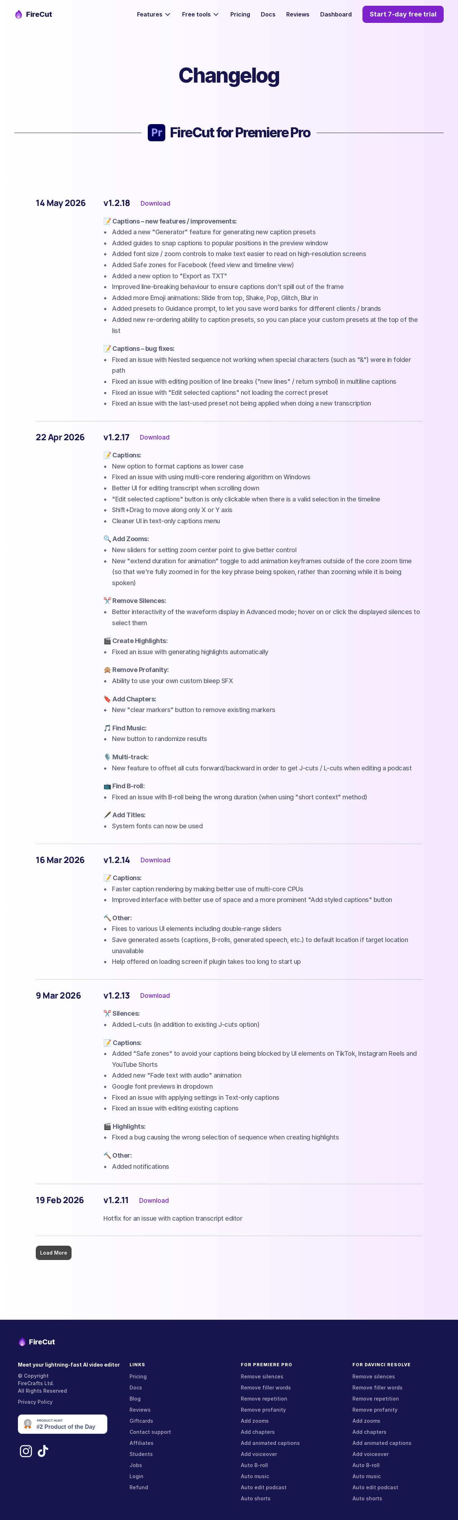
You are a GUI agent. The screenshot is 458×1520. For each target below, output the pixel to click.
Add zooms (255, 1421)
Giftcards (141, 1421)
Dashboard (336, 14)
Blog (135, 1399)
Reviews (298, 14)
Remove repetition (264, 1399)
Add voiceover (259, 1454)
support (161, 1432)
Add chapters (258, 1432)
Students (141, 1454)
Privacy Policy (35, 1402)
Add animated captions (270, 1443)
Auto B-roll (254, 1465)
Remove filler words (266, 1387)
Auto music (255, 1476)
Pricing (240, 14)
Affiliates (142, 1443)
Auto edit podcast (264, 1487)
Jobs (136, 1465)
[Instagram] (25, 1451)
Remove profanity (263, 1410)
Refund (139, 1487)
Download (155, 203)
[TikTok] (43, 1451)
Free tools (196, 14)
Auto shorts (256, 1498)
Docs (268, 14)
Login (136, 1476)
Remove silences (262, 1376)
